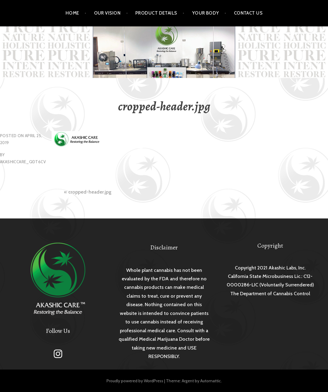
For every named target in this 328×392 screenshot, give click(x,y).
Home (72, 13)
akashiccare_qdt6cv (23, 161)
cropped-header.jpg (89, 192)
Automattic (210, 381)
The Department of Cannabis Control (270, 293)
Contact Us (248, 13)
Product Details (156, 13)
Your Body (205, 13)
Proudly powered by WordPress (135, 381)
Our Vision (107, 13)
